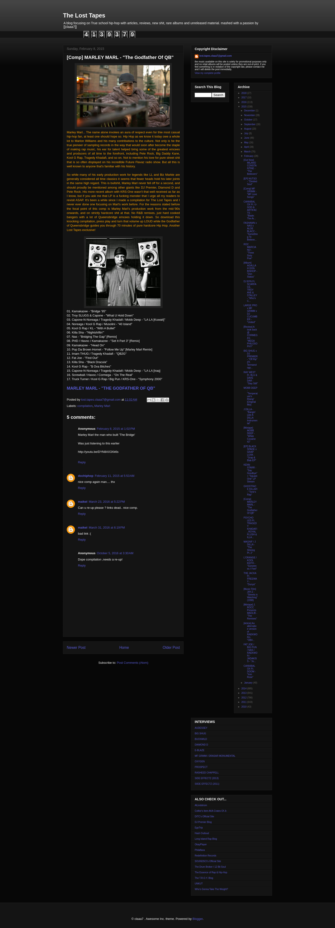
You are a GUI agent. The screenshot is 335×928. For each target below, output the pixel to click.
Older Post (171, 648)
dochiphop (85, 476)
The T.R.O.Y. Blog (204, 878)
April (246, 147)
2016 (244, 102)
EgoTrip (199, 827)
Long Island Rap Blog (206, 839)
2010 (244, 706)
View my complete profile (208, 73)
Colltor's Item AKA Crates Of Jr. (211, 811)
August (248, 128)
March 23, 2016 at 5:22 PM (107, 501)
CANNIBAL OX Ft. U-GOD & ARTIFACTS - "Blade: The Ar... (250, 210)
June (247, 138)
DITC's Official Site (204, 816)
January (248, 682)
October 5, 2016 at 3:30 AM (115, 553)
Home (124, 648)
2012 (244, 697)
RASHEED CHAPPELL (207, 772)
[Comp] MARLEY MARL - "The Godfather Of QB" (250, 506)
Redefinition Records (205, 855)
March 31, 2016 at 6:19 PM (107, 527)
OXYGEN (200, 761)
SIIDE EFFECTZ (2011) (207, 784)
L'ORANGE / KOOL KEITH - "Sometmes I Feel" (250, 563)
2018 (244, 93)
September (250, 124)
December (249, 110)
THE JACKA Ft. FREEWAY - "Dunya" (250, 579)
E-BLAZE (199, 750)
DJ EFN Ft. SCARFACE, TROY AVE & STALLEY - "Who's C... (250, 291)
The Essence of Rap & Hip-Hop (211, 872)
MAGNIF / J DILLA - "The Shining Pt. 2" (250, 547)
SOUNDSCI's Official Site (208, 861)
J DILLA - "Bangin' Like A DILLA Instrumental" (250, 416)
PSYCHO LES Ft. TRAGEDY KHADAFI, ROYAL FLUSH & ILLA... (250, 527)
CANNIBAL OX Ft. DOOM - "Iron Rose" (250, 671)
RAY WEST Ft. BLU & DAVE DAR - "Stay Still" (251, 378)
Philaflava (200, 850)
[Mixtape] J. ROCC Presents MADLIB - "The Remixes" (250, 611)
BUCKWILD (201, 739)
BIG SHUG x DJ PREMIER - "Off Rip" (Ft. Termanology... (251, 359)
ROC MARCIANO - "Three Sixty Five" (250, 251)
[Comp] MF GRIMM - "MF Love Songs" (250, 192)
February (249, 156)
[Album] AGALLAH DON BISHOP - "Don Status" (250, 269)
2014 (244, 688)
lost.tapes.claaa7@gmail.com (215, 56)
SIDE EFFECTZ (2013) (207, 778)
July (246, 133)
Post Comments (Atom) (132, 662)
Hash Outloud (202, 833)
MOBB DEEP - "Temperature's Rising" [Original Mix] (251, 396)
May (246, 142)
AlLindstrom (201, 805)
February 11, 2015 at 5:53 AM (114, 476)
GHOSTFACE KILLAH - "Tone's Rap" (250, 490)
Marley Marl (102, 406)
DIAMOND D (201, 744)
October (248, 119)
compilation (85, 406)
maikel (82, 501)
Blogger (197, 919)
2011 (244, 702)
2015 (244, 106)
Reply (82, 462)
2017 (244, 97)
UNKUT (199, 883)
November (249, 115)
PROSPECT (201, 767)
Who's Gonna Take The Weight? (211, 889)
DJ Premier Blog (203, 822)
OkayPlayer (201, 844)
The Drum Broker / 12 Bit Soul (210, 867)
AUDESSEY (201, 728)
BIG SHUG (200, 733)
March (247, 151)
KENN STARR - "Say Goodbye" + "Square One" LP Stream (250, 473)
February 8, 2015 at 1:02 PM (116, 428)
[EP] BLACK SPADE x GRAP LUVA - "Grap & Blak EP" (250, 453)
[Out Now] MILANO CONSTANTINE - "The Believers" (251, 167)
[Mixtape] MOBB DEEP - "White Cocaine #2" (250, 434)
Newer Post (76, 648)
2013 (244, 693)
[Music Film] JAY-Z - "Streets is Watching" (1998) (251, 594)
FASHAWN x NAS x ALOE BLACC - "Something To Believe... (251, 231)
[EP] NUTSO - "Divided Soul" (250, 181)
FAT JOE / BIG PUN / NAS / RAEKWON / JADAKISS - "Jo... (250, 653)
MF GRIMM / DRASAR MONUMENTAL (215, 756)
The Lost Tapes (84, 15)
